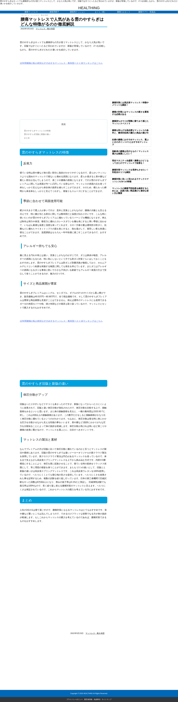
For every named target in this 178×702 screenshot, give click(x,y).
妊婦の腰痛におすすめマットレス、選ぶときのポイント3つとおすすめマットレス (130, 142)
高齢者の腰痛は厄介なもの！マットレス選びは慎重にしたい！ (130, 152)
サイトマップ (106, 699)
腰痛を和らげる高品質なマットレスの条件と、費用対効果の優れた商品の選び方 (130, 131)
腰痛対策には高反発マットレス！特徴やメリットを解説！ (130, 103)
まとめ (27, 138)
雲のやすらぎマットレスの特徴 (37, 131)
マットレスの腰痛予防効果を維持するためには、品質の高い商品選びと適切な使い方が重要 (130, 190)
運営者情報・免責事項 (92, 699)
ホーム (24, 15)
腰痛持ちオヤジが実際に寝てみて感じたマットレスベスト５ (130, 122)
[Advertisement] (63, 94)
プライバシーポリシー (75, 699)
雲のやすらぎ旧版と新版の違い (37, 134)
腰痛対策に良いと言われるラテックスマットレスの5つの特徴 (130, 180)
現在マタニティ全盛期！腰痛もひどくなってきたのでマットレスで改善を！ (130, 161)
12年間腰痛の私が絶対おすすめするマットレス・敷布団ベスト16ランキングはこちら (61, 63)
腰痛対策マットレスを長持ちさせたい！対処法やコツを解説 (130, 171)
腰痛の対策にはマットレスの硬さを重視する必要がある (130, 113)
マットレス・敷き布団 (39, 15)
